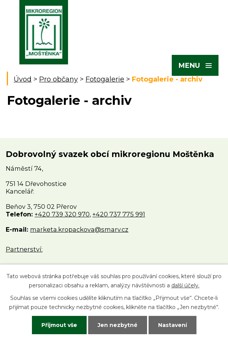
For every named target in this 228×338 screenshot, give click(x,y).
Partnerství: (24, 249)
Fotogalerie (105, 79)
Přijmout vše (59, 325)
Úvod (23, 79)
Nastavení (172, 325)
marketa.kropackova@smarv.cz (79, 229)
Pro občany (58, 79)
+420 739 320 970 (62, 214)
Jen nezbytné (118, 325)
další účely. (185, 285)
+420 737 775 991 (118, 214)
